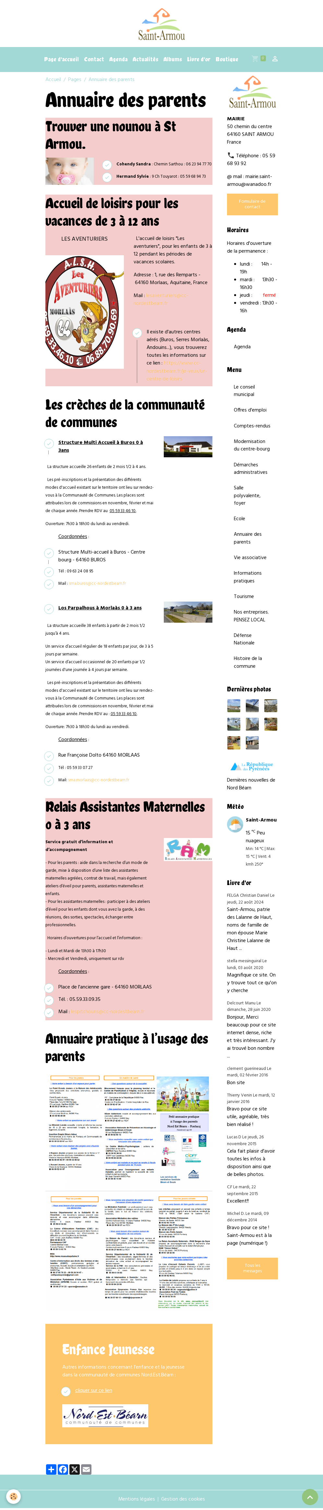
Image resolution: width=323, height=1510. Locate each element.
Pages (74, 82)
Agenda (118, 61)
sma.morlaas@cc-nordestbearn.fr (98, 781)
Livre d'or (198, 61)
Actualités (145, 61)
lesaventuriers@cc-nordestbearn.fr (161, 302)
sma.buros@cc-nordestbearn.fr (97, 585)
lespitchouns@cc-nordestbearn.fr (108, 1014)
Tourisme (244, 603)
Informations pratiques (248, 583)
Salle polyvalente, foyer (247, 500)
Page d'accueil (61, 61)
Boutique (227, 61)
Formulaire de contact (252, 206)
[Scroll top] (310, 1497)
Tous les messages (252, 1276)
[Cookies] (13, 1496)
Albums (172, 61)
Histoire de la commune (248, 670)
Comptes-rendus (252, 429)
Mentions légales (136, 1501)
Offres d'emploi (250, 413)
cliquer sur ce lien (93, 1392)
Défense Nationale (244, 647)
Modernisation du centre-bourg (252, 449)
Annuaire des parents (248, 544)
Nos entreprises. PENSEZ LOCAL (251, 623)
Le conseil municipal (244, 394)
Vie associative (250, 563)
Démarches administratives (251, 473)
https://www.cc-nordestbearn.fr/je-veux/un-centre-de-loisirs (177, 373)
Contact (94, 61)
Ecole (239, 524)
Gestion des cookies (183, 1501)
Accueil (53, 82)
